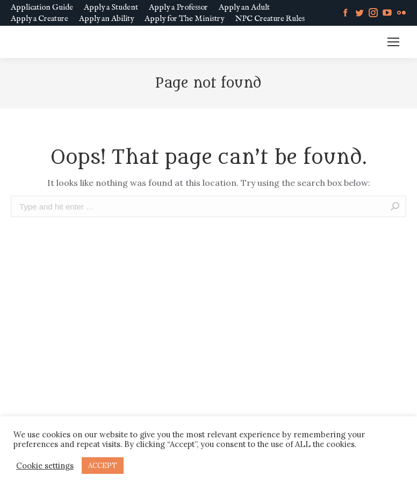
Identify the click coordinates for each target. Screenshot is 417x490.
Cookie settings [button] (45, 466)
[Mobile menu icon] (393, 42)
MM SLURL (351, 42)
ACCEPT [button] (102, 465)
